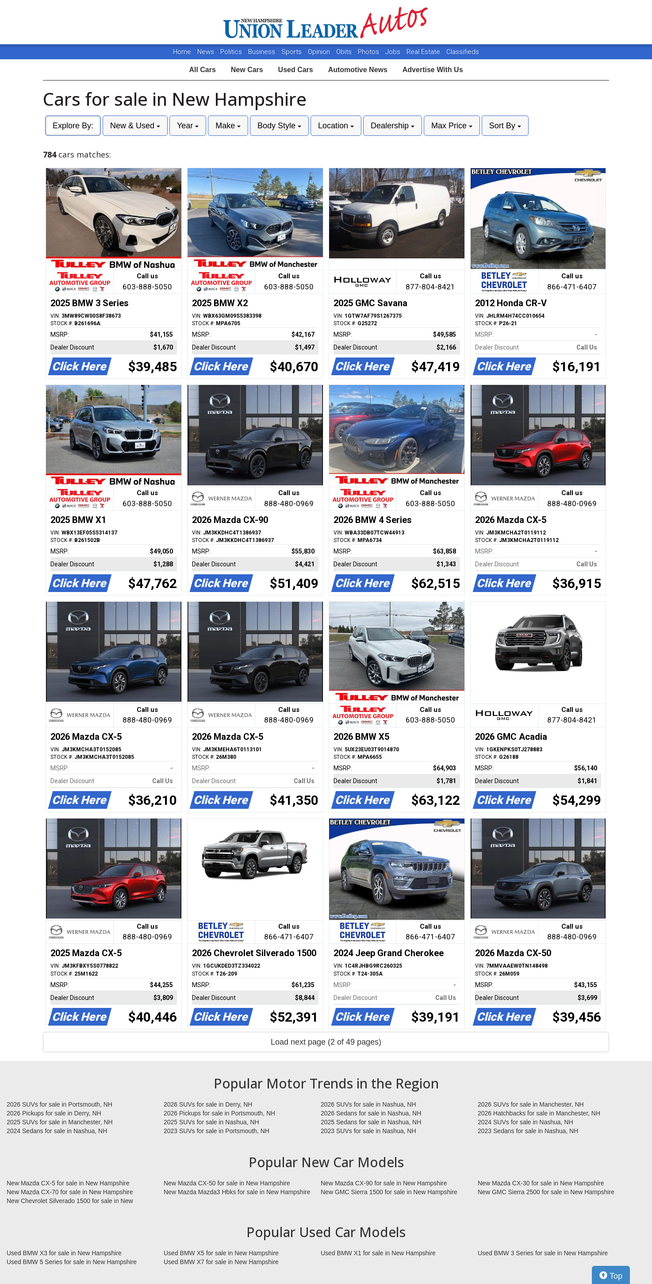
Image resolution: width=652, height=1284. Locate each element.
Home (182, 52)
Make (228, 125)
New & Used (135, 125)
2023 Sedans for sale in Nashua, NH (528, 1130)
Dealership (392, 125)
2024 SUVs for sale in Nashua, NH (525, 1122)
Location (336, 125)
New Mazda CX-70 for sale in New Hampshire (70, 1192)
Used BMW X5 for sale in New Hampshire (221, 1253)
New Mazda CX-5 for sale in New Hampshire (68, 1183)
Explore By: (73, 125)
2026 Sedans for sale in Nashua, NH (371, 1113)
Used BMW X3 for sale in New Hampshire (64, 1253)
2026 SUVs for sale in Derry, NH (208, 1104)
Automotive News (357, 69)
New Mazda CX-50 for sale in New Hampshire (227, 1183)
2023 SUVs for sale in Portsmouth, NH (216, 1130)
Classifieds (462, 52)
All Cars (202, 69)
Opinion (320, 52)
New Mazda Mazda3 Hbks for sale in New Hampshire (237, 1192)
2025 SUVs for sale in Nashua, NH (211, 1122)
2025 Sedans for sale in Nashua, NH (371, 1122)
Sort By (505, 125)
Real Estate (424, 52)
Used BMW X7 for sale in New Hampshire (221, 1261)
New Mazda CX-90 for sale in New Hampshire (384, 1183)
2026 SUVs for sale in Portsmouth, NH (59, 1104)
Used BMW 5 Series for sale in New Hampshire (72, 1261)
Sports (292, 52)
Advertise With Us (433, 69)
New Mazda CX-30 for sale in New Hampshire (541, 1183)
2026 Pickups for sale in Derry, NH (54, 1113)
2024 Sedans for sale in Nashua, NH (57, 1130)
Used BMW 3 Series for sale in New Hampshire (543, 1253)
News (205, 52)
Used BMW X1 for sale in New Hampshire (378, 1253)
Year (188, 125)
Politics (231, 52)
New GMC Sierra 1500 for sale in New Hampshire (389, 1192)
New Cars (247, 69)
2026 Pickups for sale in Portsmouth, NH (219, 1113)
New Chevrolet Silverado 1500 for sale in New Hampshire (70, 1201)
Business (262, 52)
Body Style (279, 125)
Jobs (393, 52)
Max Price (451, 125)
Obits (344, 52)
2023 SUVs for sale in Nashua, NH (368, 1130)
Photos (369, 52)
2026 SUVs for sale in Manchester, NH (531, 1104)
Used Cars (295, 69)
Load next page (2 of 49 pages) (326, 1042)
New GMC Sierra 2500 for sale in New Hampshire (546, 1192)
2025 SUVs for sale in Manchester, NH (60, 1122)
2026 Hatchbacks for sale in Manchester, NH (539, 1113)
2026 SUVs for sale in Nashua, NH (368, 1104)
